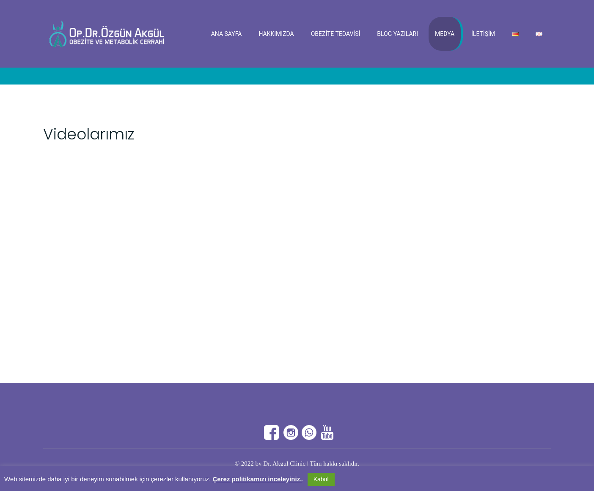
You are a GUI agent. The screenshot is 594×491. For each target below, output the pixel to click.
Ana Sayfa (226, 33)
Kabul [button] (321, 479)
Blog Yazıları (397, 33)
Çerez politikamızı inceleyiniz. (257, 479)
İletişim (483, 33)
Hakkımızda (276, 33)
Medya (444, 33)
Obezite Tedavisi (335, 33)
